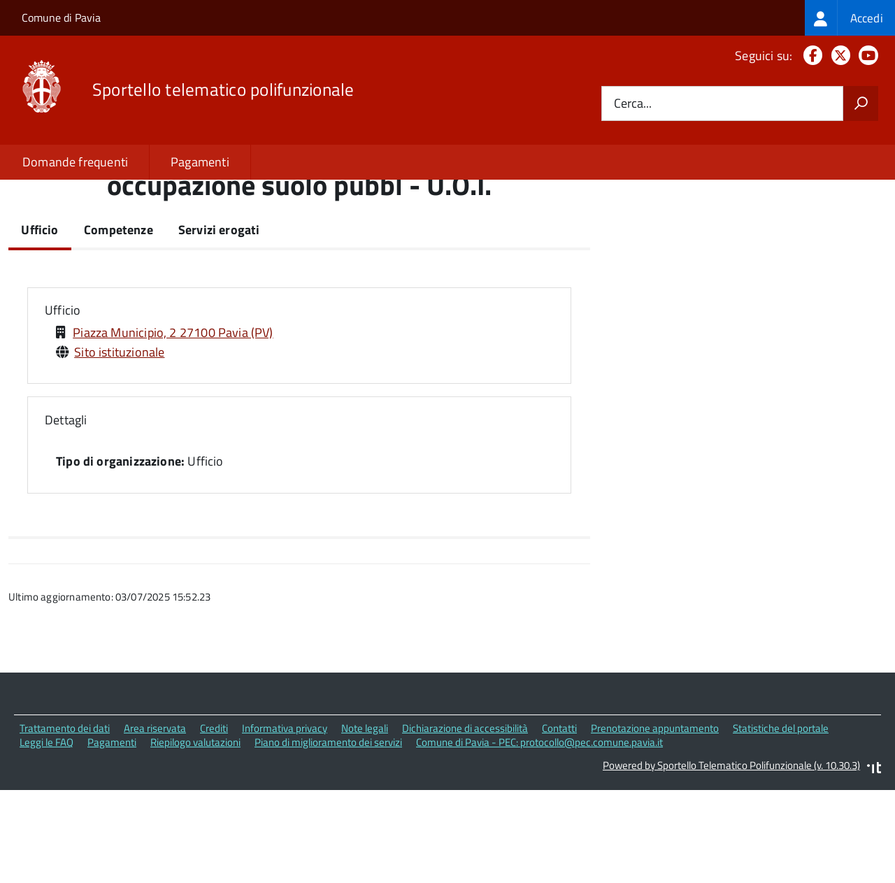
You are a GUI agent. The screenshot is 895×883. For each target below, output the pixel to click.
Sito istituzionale (119, 447)
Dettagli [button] (66, 515)
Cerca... (633, 103)
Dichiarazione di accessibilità (465, 823)
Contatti (559, 823)
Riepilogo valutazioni (195, 838)
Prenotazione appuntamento (655, 823)
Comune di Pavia (61, 17)
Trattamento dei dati (65, 823)
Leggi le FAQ (46, 838)
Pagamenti (200, 161)
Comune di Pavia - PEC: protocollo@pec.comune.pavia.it (539, 838)
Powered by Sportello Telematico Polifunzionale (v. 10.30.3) (731, 861)
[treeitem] (850, 18)
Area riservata (155, 823)
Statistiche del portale (781, 823)
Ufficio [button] (62, 405)
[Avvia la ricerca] (860, 103)
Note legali (364, 823)
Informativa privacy (284, 823)
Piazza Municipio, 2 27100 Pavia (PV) (173, 427)
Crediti (214, 823)
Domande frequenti (75, 161)
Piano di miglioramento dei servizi (328, 838)
